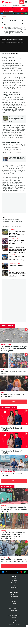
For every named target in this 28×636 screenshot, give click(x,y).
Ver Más (14, 401)
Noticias (4, 5)
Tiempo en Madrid (6, 344)
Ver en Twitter (6, 572)
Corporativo (14, 592)
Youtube (22, 13)
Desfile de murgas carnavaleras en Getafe (14, 360)
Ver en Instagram (10, 572)
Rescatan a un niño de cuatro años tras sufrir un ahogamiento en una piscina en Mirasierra (5, 232)
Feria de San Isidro (14, 238)
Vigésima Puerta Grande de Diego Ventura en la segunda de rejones (5, 241)
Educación (11, 246)
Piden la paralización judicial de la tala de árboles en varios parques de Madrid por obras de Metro (5, 118)
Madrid (4, 17)
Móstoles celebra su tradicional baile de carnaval (14, 383)
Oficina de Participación (14, 615)
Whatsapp (26, 13)
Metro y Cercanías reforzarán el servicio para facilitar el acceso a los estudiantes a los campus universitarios (5, 273)
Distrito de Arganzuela (13, 219)
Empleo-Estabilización (14, 608)
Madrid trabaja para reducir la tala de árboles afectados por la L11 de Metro (5, 159)
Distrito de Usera (6, 557)
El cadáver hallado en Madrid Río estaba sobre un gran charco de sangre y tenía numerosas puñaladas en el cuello (14, 521)
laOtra (14, 585)
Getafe (2, 369)
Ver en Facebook (3, 572)
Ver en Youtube (21, 572)
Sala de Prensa (14, 594)
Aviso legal (14, 620)
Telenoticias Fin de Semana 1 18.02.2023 (14, 440)
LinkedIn (18, 13)
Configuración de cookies (14, 624)
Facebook (2, 13)
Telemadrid (14, 580)
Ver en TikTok (14, 572)
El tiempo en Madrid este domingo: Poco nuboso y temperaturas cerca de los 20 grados (14, 335)
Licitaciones (14, 610)
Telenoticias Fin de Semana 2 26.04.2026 (14, 463)
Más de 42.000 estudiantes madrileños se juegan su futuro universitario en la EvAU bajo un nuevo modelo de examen (5, 248)
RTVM (14, 576)
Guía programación (14, 587)
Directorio (14, 601)
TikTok (14, 13)
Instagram (10, 13)
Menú (26, 2)
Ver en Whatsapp (25, 572)
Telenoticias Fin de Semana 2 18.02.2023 (14, 417)
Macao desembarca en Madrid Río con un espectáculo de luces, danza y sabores (14, 496)
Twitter (6, 13)
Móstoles (3, 392)
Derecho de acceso (14, 606)
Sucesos (3, 530)
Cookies (14, 622)
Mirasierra (12, 229)
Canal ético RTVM (14, 613)
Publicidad (14, 603)
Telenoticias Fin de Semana (8, 426)
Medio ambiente (14, 221)
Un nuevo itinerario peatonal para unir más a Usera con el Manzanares (14, 548)
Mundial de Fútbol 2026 (15, 263)
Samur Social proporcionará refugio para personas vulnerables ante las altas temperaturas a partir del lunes (5, 257)
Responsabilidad (14, 596)
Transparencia (14, 599)
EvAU (10, 270)
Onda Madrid (16, 5)
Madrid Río (4, 219)
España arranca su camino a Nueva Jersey (5, 266)
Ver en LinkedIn (17, 572)
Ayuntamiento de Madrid (15, 254)
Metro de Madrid (6, 221)
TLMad (9, 5)
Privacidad (14, 617)
